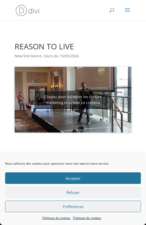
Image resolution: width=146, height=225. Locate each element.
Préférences (73, 206)
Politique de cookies (56, 218)
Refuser (73, 192)
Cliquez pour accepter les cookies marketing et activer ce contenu (73, 99)
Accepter (73, 178)
